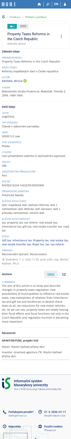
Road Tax (38, 244)
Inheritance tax (22, 240)
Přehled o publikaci (35, 17)
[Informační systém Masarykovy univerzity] (9, 4)
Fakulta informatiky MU (49, 389)
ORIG (50, 274)
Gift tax (6, 240)
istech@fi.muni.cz (18, 415)
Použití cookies (53, 426)
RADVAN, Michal (12, 81)
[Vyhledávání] (48, 4)
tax (47, 244)
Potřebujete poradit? (21, 411)
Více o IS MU (20, 389)
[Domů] (39, 4)
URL (4, 165)
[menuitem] (60, 36)
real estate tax (59, 240)
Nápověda (15, 426)
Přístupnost (50, 430)
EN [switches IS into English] (56, 4)
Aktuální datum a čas (54, 415)
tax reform (57, 244)
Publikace (15, 17)
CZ (64, 274)
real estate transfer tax (16, 244)
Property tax (40, 240)
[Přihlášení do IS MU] (65, 4)
